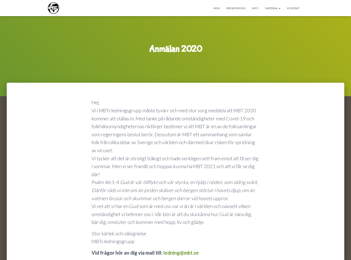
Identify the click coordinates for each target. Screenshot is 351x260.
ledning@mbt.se (181, 253)
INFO (255, 8)
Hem (217, 8)
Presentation (235, 8)
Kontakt (293, 8)
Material (272, 8)
